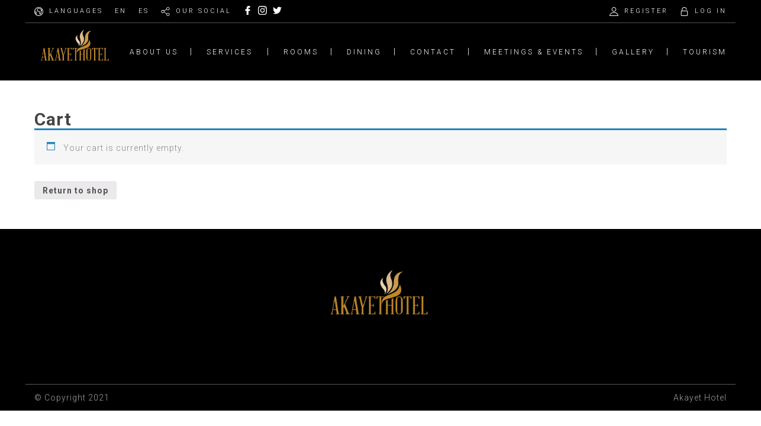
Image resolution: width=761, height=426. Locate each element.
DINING (364, 52)
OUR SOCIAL (203, 11)
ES (143, 11)
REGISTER (646, 11)
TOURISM (705, 52)
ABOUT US (154, 52)
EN (121, 11)
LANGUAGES (76, 11)
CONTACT (433, 52)
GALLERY (633, 52)
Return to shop (75, 190)
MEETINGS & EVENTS (533, 52)
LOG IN (711, 11)
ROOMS (300, 52)
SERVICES (230, 52)
